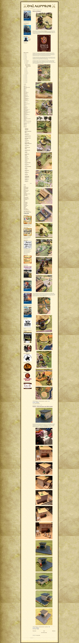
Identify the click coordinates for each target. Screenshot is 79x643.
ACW (24, 89)
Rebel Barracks (27, 158)
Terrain (24, 120)
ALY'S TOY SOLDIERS (28, 166)
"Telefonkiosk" (46, 425)
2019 (25, 59)
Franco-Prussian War (26, 103)
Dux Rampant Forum (26, 190)
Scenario (25, 117)
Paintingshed (26, 156)
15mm (24, 85)
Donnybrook (25, 95)
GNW (24, 105)
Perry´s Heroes (25, 203)
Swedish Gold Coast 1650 (27, 118)
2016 (25, 76)
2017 (25, 75)
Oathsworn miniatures (48, 31)
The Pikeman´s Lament (26, 122)
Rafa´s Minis (25, 204)
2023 (25, 55)
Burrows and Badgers (27, 64)
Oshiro (24, 200)
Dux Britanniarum (26, 98)
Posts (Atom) (38, 635)
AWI (24, 90)
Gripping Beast (25, 194)
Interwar (25, 108)
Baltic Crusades (25, 92)
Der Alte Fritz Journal (27, 162)
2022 (25, 56)
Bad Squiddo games (26, 187)
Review (24, 115)
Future (24, 104)
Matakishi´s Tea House (26, 198)
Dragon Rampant (26, 96)
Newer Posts (34, 630)
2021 (25, 57)
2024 (25, 54)
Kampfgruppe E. (27, 170)
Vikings (25, 124)
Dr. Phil (25, 189)
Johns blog (26, 160)
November (26, 61)
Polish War (25, 113)
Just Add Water (27, 140)
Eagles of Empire (26, 191)
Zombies (25, 125)
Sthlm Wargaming (26, 205)
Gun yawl (25, 106)
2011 (25, 81)
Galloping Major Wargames (27, 193)
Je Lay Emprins (27, 145)
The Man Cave (27, 172)
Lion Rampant (25, 110)
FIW (24, 101)
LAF (24, 196)
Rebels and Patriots (26, 114)
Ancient (25, 91)
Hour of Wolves (25, 195)
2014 (25, 78)
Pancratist (26, 168)
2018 (25, 74)
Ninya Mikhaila (25, 199)
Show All (31, 183)
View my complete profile (29, 39)
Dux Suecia (25, 99)
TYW (24, 119)
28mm (24, 86)
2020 (25, 58)
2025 (25, 53)
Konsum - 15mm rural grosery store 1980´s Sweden (28, 66)
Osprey (24, 201)
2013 (25, 79)
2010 (25, 82)
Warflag (25, 207)
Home (44, 630)
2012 (25, 80)
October (26, 62)
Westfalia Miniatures (26, 209)
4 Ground (25, 186)
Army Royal (26, 174)
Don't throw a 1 (27, 164)
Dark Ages (25, 94)
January (26, 73)
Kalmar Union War (26, 109)
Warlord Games (25, 208)
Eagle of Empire (26, 100)
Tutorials (25, 123)
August (26, 63)
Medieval (25, 111)
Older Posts (53, 630)
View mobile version (44, 632)
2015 (25, 77)
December (26, 60)
